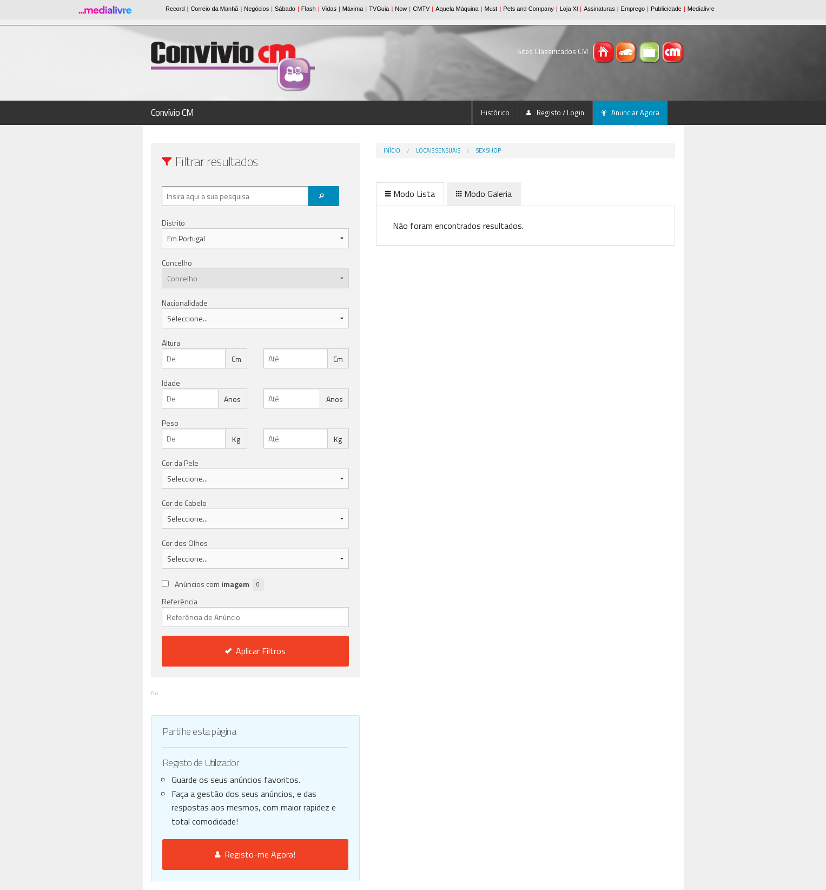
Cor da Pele (180, 463)
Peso (170, 422)
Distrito (173, 222)
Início (347, 150)
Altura (171, 342)
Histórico (495, 112)
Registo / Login (555, 112)
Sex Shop (443, 150)
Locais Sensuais (393, 150)
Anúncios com (219, 584)
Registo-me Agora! (233, 854)
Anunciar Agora (630, 112)
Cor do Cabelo (184, 503)
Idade (171, 382)
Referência (233, 611)
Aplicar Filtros (232, 650)
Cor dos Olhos (185, 543)
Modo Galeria (439, 193)
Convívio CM (172, 113)
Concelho (177, 262)
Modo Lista (365, 193)
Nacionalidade (185, 302)
